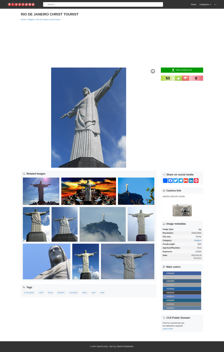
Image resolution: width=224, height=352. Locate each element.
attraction (61, 293)
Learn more (168, 329)
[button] (215, 4)
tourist (50, 293)
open (94, 293)
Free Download (182, 70)
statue (84, 293)
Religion (197, 240)
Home (193, 4)
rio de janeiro (29, 293)
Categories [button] (205, 4)
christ (41, 293)
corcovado (73, 293)
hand (102, 293)
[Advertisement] (106, 44)
